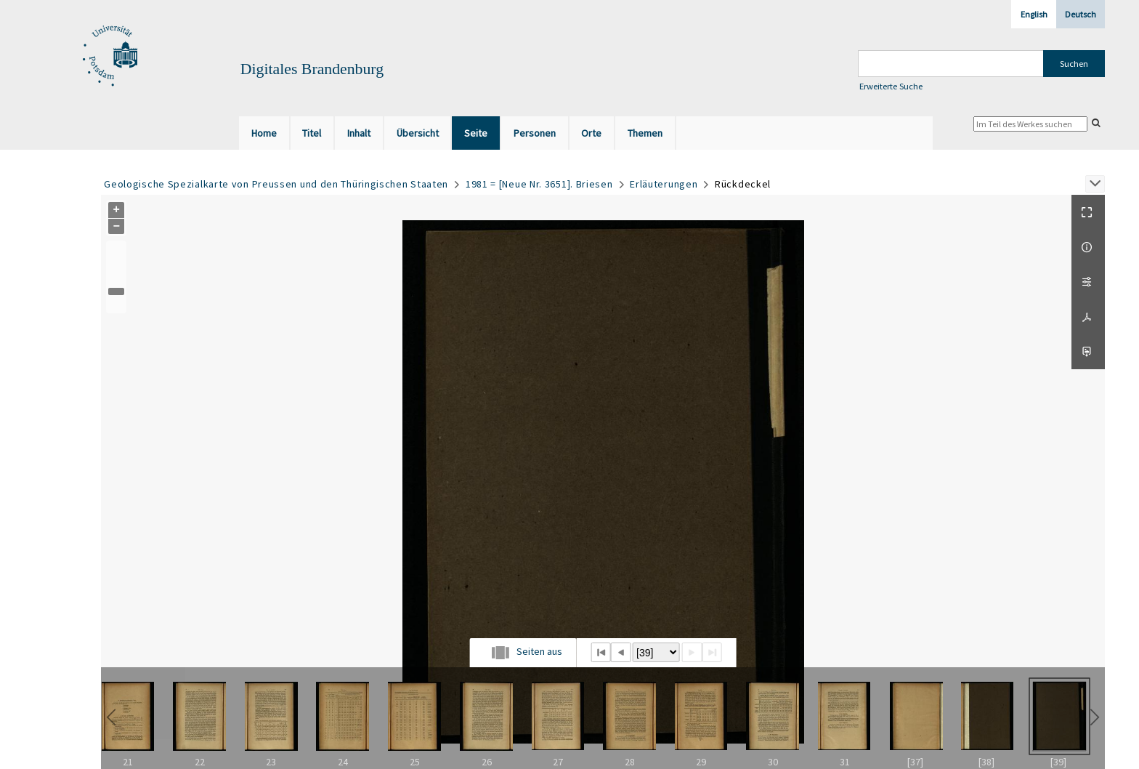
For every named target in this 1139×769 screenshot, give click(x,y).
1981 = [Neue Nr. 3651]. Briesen (539, 183)
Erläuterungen (663, 183)
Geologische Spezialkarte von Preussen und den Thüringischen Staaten (276, 183)
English (1034, 14)
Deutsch (1080, 14)
